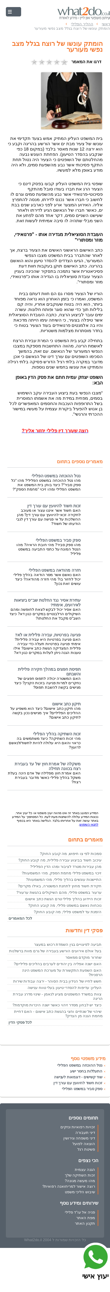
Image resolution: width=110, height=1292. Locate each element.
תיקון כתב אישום (66, 704)
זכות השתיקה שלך (80, 1175)
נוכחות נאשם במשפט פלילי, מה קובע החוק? (64, 905)
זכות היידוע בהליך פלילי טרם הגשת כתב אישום (63, 899)
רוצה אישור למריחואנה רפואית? (68, 1186)
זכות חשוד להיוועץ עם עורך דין (54, 506)
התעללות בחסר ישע (86, 1071)
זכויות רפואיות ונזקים (77, 1127)
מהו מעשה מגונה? (80, 1181)
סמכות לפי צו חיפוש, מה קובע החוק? (70, 853)
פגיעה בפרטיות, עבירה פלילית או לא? (48, 635)
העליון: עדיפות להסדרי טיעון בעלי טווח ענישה (64, 987)
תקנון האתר (85, 1223)
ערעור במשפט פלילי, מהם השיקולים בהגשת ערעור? (58, 892)
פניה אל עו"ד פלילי (80, 1212)
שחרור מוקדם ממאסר (83, 957)
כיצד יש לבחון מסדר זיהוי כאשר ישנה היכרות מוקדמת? (56, 1005)
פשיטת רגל (86, 1149)
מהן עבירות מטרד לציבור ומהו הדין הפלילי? (65, 866)
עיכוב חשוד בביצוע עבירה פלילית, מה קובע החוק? (59, 860)
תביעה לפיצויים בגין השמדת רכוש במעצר (67, 944)
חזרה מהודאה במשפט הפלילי (55, 570)
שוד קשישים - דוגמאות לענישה (78, 1077)
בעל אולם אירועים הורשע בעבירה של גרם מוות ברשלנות (55, 951)
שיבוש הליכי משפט (80, 1192)
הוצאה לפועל (83, 1144)
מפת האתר (85, 1218)
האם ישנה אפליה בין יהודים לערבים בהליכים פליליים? (57, 964)
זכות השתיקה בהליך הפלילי (57, 734)
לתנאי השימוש (88, 824)
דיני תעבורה (85, 1132)
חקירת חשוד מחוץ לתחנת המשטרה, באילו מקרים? (59, 886)
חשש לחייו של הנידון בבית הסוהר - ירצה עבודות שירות (57, 981)
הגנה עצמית (85, 1169)
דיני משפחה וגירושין (79, 1138)
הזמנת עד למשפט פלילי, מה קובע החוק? (67, 912)
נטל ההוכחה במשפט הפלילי (56, 476)
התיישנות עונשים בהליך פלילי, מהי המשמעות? (63, 879)
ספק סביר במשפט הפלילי (58, 540)
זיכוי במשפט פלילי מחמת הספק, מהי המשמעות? (61, 873)
